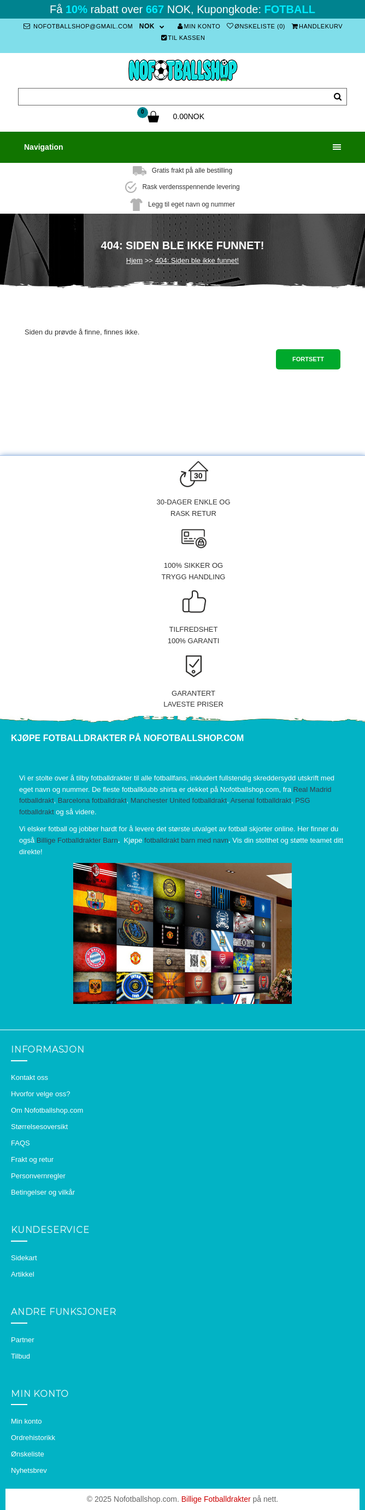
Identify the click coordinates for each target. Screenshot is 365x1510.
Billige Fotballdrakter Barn (77, 840)
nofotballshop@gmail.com (78, 26)
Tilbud (20, 1356)
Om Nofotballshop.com (47, 1110)
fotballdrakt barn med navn (186, 840)
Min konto (199, 26)
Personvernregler (38, 1176)
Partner (22, 1340)
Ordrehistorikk (33, 1437)
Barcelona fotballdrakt (92, 800)
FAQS (20, 1143)
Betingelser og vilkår (43, 1192)
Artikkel (22, 1274)
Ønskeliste (27, 1454)
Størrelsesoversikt (39, 1127)
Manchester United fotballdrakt (179, 800)
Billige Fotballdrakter (216, 1499)
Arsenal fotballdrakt (261, 800)
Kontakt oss (29, 1077)
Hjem (134, 260)
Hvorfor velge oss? (40, 1094)
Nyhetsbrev (29, 1470)
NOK (147, 26)
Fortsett (308, 359)
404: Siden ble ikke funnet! (197, 260)
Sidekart (24, 1258)
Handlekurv (317, 26)
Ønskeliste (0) (256, 26)
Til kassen (183, 37)
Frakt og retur (32, 1159)
